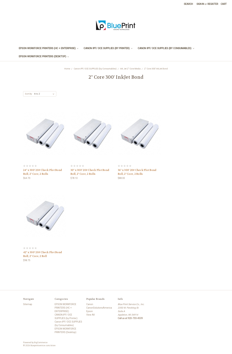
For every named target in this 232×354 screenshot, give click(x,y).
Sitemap (27, 304)
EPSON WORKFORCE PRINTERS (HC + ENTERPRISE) (48, 48)
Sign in (200, 4)
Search (188, 4)
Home (67, 68)
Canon (89, 304)
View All (90, 314)
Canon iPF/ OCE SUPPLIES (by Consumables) (166, 48)
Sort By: (28, 94)
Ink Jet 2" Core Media (130, 68)
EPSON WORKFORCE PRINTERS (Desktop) (44, 56)
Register (213, 4)
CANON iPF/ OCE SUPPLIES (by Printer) (108, 48)
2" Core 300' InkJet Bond (156, 68)
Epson (89, 311)
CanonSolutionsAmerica (99, 307)
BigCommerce (40, 342)
